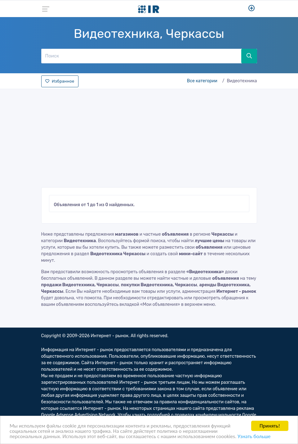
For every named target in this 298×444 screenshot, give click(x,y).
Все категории (202, 81)
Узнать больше (254, 436)
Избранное (59, 81)
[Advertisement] (149, 136)
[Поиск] (141, 56)
